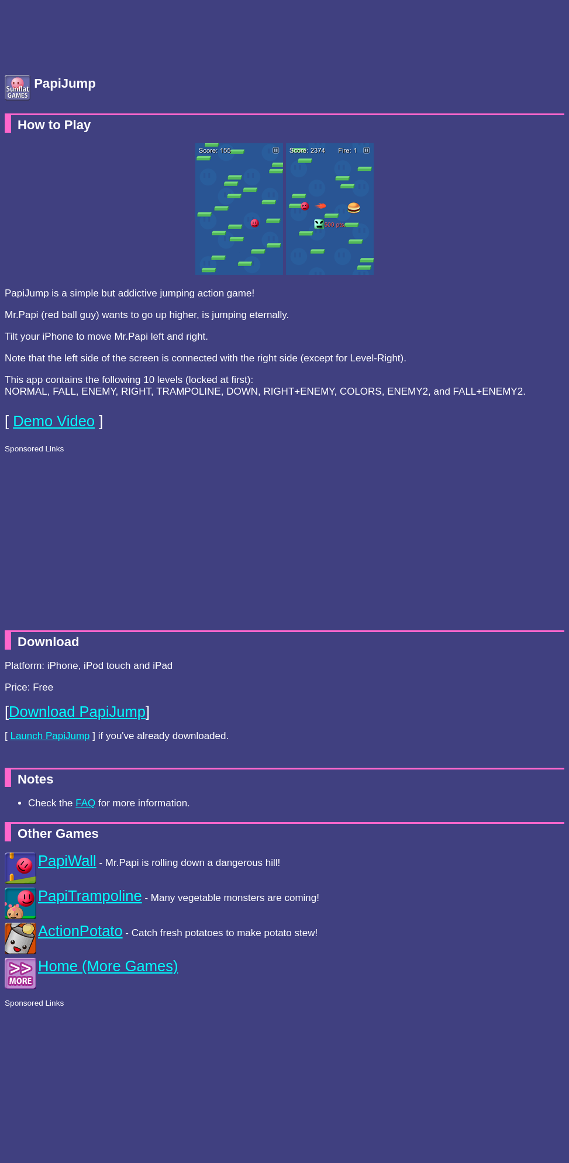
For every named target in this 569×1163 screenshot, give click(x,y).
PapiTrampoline (90, 896)
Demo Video (54, 421)
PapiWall (67, 861)
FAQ (85, 803)
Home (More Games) (108, 966)
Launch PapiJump (49, 735)
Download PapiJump (77, 711)
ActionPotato (80, 931)
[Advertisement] (98, 34)
